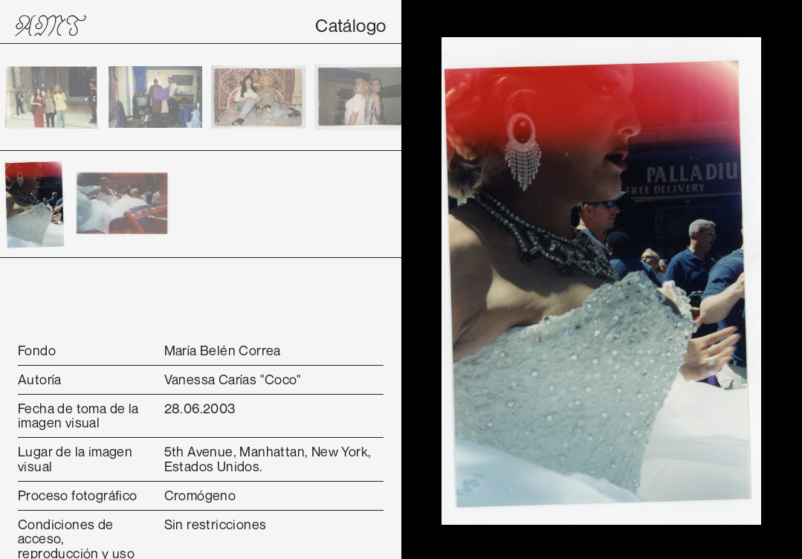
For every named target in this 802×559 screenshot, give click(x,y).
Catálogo (350, 25)
